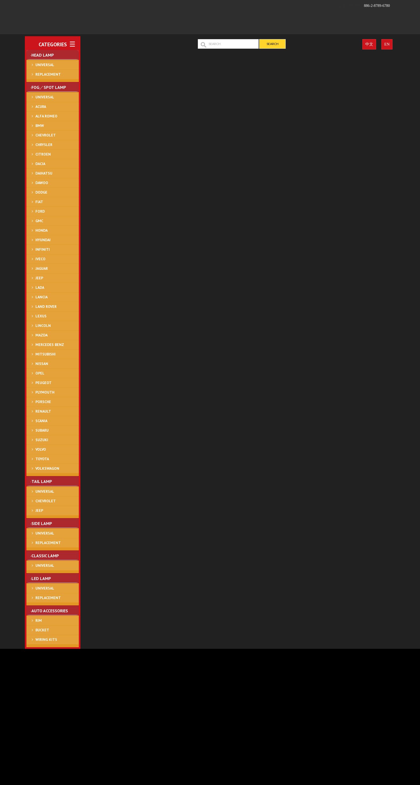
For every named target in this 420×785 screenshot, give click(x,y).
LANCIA (41, 297)
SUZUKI (41, 439)
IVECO (40, 259)
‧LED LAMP (40, 578)
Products (235, 26)
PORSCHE (43, 401)
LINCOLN (43, 325)
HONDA (41, 230)
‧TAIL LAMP (41, 481)
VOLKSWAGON (47, 468)
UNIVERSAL (44, 64)
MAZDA (41, 335)
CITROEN (43, 154)
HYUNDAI (43, 240)
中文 (369, 44)
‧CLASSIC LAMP (44, 555)
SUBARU (42, 430)
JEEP (39, 278)
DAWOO (41, 182)
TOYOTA (42, 459)
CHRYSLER (43, 144)
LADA (39, 287)
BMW (39, 125)
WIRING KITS (46, 639)
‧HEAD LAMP (42, 55)
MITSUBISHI (45, 354)
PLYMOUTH (44, 392)
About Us (197, 26)
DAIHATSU (43, 173)
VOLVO (40, 449)
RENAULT (43, 411)
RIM (38, 620)
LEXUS (41, 316)
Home (166, 26)
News (302, 26)
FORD (40, 211)
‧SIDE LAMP (41, 523)
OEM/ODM (272, 26)
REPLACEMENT (48, 74)
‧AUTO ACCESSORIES (49, 610)
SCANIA (41, 420)
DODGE (41, 192)
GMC (39, 220)
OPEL (39, 373)
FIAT (39, 201)
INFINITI (42, 249)
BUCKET (42, 630)
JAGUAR (41, 268)
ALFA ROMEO (46, 116)
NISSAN (41, 363)
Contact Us (336, 26)
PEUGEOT (43, 382)
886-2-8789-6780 (363, 6)
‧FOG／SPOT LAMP (48, 87)
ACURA (40, 106)
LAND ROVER (46, 306)
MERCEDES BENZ (49, 344)
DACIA (40, 163)
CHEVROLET (45, 135)
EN (387, 44)
